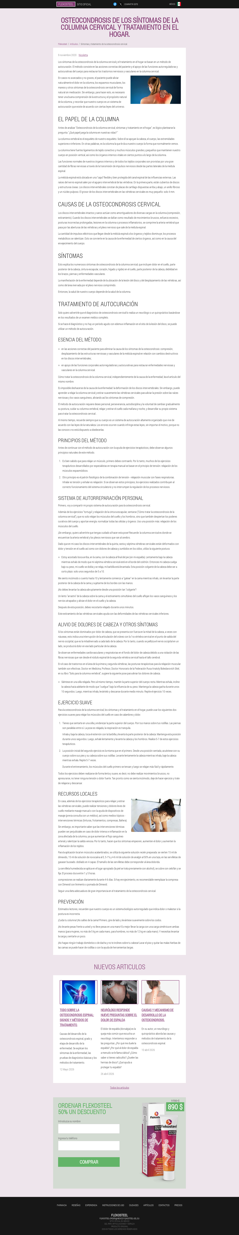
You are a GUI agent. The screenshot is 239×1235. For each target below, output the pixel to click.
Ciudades (133, 1205)
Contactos (164, 1205)
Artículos (148, 1205)
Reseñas (76, 1205)
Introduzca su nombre (69, 1121)
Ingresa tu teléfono (67, 1138)
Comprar (89, 1162)
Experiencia (91, 1205)
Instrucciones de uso (113, 1205)
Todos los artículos (119, 1087)
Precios (178, 1205)
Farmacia (62, 1205)
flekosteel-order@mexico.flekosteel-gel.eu (119, 1218)
